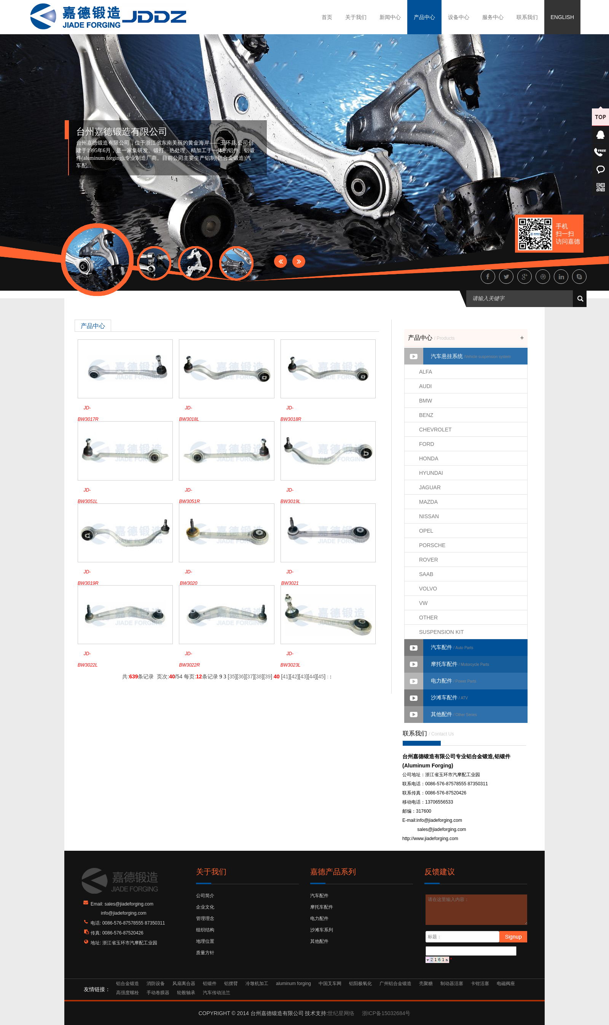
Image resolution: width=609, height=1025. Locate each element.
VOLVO (428, 589)
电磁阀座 (506, 983)
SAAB (426, 574)
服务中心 (493, 17)
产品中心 (424, 17)
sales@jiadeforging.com (441, 829)
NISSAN (429, 516)
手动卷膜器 (158, 992)
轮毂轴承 (186, 992)
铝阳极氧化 (360, 983)
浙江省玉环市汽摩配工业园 (129, 942)
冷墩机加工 (257, 983)
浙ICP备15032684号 (386, 1013)
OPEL (426, 531)
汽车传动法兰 (216, 992)
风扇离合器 (183, 983)
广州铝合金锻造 (395, 983)
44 (312, 676)
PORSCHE (432, 545)
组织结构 (205, 930)
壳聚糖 (426, 983)
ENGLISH (562, 17)
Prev (280, 261)
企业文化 (205, 907)
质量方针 (205, 952)
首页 (327, 17)
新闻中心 (390, 17)
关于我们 (356, 17)
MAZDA (428, 502)
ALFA (425, 372)
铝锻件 (210, 983)
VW (423, 603)
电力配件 (453, 681)
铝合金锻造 (127, 983)
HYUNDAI (431, 473)
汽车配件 (452, 647)
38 (259, 676)
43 (303, 676)
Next (298, 261)
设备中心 (458, 17)
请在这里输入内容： (477, 909)
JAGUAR (430, 487)
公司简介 (205, 895)
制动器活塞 (451, 983)
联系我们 (527, 17)
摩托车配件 (460, 664)
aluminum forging (293, 983)
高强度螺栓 (127, 992)
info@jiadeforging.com (439, 820)
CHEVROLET (435, 430)
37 (250, 676)
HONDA (428, 458)
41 (285, 676)
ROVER (428, 560)
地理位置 (205, 941)
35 (232, 676)
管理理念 (205, 918)
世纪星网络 (341, 1013)
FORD (426, 444)
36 (241, 676)
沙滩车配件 (449, 697)
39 (268, 676)
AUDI (425, 386)
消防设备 (156, 983)
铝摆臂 (231, 983)
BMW (425, 401)
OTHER (428, 617)
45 (321, 676)
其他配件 (454, 714)
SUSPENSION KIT (441, 632)
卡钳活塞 (480, 983)
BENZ (426, 415)
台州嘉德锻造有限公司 (121, 132)
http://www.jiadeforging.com (430, 838)
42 (295, 676)
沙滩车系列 (321, 930)
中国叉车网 (330, 983)
